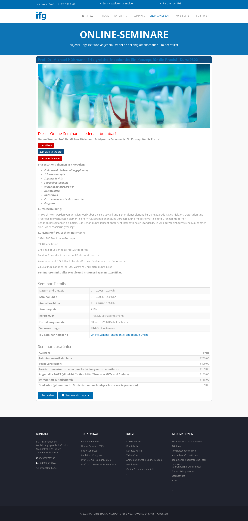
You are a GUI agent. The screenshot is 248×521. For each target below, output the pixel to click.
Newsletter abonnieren (183, 450)
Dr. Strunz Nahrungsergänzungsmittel (186, 465)
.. (172, 489)
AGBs (174, 480)
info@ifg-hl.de (68, 3)
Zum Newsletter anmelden (118, 3)
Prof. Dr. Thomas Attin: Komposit (98, 464)
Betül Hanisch (133, 464)
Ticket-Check (133, 455)
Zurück (137, 395)
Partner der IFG (171, 3)
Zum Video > (46, 145)
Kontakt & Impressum (182, 471)
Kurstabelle (132, 446)
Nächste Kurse (134, 450)
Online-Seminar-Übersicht (140, 469)
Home (105, 15)
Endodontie (118, 334)
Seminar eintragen (75, 395)
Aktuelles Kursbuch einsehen (186, 441)
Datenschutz (178, 475)
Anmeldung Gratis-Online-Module (144, 459)
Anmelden (48, 395)
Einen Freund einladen (111, 395)
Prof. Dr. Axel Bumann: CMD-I (96, 459)
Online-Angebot (159, 15)
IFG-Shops (201, 15)
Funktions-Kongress (91, 455)
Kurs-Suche (182, 15)
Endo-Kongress (89, 450)
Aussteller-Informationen (184, 455)
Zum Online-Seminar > (51, 151)
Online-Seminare (90, 441)
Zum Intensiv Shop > (50, 158)
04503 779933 (46, 3)
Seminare (139, 15)
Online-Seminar (100, 334)
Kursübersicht (133, 441)
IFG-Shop (176, 446)
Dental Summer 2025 (92, 446)
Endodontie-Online (137, 334)
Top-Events (120, 15)
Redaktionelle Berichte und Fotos (188, 459)
